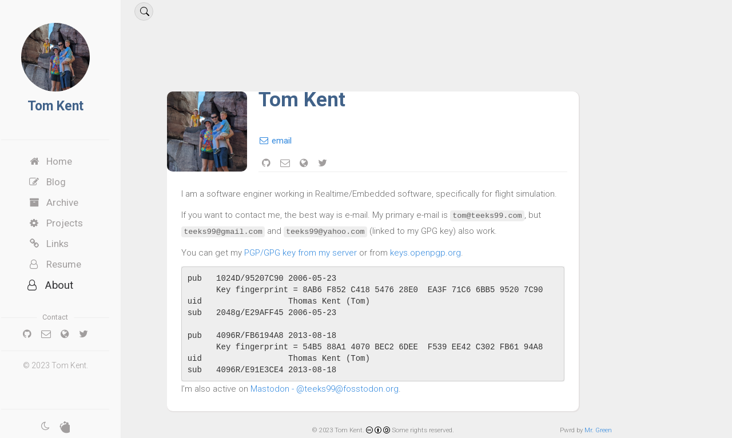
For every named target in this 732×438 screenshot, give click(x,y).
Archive (63, 202)
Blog (57, 182)
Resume (65, 264)
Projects (65, 223)
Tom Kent (66, 106)
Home (60, 161)
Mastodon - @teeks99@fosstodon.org (335, 389)
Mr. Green (598, 430)
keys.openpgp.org (435, 253)
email (285, 141)
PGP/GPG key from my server (310, 253)
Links (58, 243)
